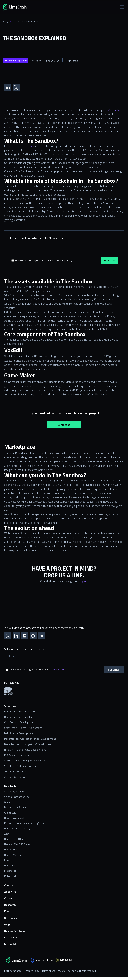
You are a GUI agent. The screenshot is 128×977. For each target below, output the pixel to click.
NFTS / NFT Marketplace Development (25, 750)
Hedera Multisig (12, 855)
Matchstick (10, 871)
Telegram (82, 581)
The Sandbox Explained (25, 21)
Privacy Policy (58, 670)
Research (10, 905)
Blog (5, 21)
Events (8, 911)
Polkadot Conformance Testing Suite (24, 823)
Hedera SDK (10, 850)
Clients (8, 885)
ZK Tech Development (16, 777)
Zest (6, 834)
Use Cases (10, 918)
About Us (10, 892)
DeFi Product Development (19, 733)
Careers (9, 898)
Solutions (10, 706)
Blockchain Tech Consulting (19, 717)
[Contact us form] (64, 602)
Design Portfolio (14, 931)
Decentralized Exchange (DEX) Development (28, 744)
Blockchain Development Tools (21, 711)
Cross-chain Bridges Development (23, 728)
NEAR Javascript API (15, 818)
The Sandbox (27, 146)
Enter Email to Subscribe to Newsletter (37, 238)
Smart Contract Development (20, 766)
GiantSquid (10, 813)
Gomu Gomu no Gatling (17, 828)
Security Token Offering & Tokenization (25, 760)
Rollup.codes (11, 876)
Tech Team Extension (15, 771)
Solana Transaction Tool (17, 797)
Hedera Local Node (14, 839)
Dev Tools (10, 786)
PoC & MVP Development (18, 755)
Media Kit (10, 944)
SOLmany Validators (15, 791)
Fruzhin (8, 860)
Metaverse (114, 110)
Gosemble (10, 865)
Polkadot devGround (15, 807)
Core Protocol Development (19, 722)
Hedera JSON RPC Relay (17, 844)
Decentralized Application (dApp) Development (30, 739)
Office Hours (12, 937)
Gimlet (7, 802)
